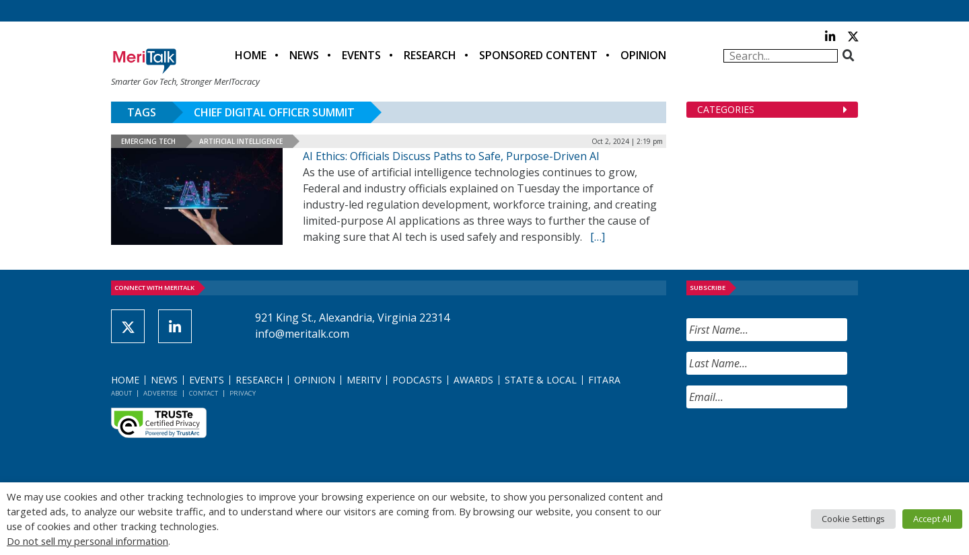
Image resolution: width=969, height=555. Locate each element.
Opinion (643, 55)
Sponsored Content (538, 55)
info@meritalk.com (302, 333)
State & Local (541, 379)
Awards (473, 379)
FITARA (604, 379)
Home (250, 55)
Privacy (242, 393)
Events (361, 55)
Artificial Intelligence (241, 141)
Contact (203, 393)
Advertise (160, 393)
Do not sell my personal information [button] (87, 541)
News (304, 55)
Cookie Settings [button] (853, 519)
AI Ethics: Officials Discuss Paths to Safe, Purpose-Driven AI (451, 156)
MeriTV (364, 379)
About (121, 393)
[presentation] (788, 445)
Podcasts (417, 379)
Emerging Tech (148, 141)
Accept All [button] (932, 519)
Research (430, 55)
